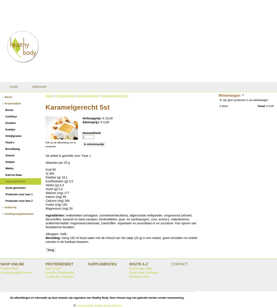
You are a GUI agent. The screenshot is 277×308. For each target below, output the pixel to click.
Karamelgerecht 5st (115, 96)
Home (49, 96)
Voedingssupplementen (16, 272)
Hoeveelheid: (91, 133)
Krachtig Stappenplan (59, 272)
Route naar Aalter (141, 268)
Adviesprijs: (91, 122)
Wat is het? (53, 268)
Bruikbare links (139, 276)
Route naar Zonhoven (143, 272)
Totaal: (262, 106)
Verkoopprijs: (92, 118)
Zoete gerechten (88, 96)
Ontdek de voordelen (59, 276)
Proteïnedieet (65, 96)
